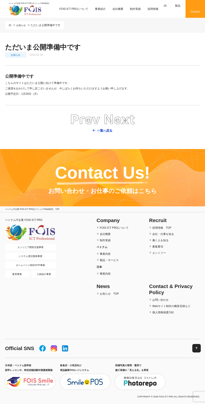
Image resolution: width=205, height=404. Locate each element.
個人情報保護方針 (163, 312)
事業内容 (105, 253)
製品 (177, 5)
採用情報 (153, 8)
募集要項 (157, 246)
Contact (195, 11)
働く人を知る (160, 240)
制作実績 (135, 8)
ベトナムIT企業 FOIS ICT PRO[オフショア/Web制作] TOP (32, 209)
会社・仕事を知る (163, 234)
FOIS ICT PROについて (73, 8)
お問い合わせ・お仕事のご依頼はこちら (103, 191)
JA (165, 5)
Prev (85, 119)
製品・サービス (109, 260)
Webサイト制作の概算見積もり (171, 306)
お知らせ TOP (109, 293)
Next (119, 119)
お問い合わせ (160, 299)
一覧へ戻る (104, 131)
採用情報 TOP (161, 227)
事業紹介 (100, 8)
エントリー (159, 252)
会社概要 (117, 8)
